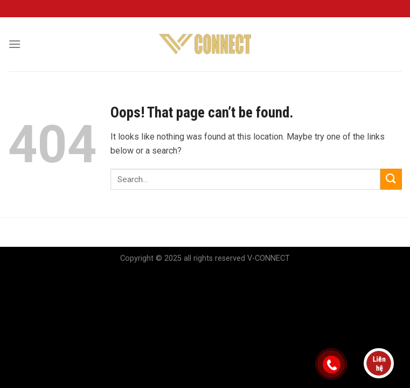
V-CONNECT (268, 258)
